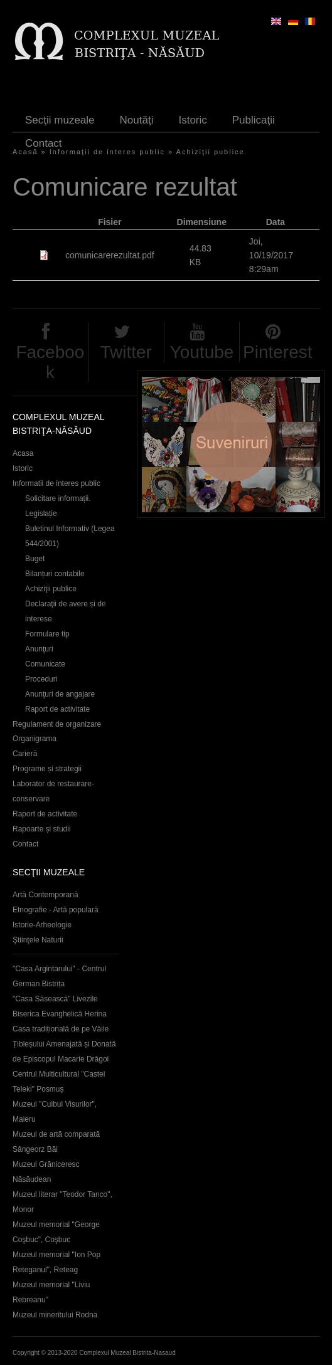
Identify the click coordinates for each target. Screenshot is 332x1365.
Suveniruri (231, 444)
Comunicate (45, 664)
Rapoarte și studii (42, 829)
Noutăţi (137, 120)
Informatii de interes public (56, 483)
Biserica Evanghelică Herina (60, 1013)
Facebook (50, 362)
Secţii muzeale (60, 120)
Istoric (192, 120)
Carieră (25, 753)
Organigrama (34, 738)
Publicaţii (253, 120)
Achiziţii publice (210, 151)
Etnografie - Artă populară (56, 909)
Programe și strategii (47, 768)
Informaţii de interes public (107, 151)
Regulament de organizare (57, 724)
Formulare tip (47, 634)
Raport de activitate (57, 709)
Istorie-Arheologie (42, 924)
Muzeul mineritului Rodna (55, 1314)
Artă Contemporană (45, 894)
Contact (43, 143)
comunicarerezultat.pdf (109, 255)
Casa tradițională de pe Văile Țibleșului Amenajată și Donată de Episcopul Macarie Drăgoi (64, 1044)
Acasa (23, 453)
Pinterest (278, 352)
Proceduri (41, 679)
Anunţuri (39, 649)
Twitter (125, 352)
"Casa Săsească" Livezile (55, 998)
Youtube (202, 352)
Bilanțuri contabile (55, 573)
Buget (35, 558)
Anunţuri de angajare (60, 694)
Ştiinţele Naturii (38, 939)
